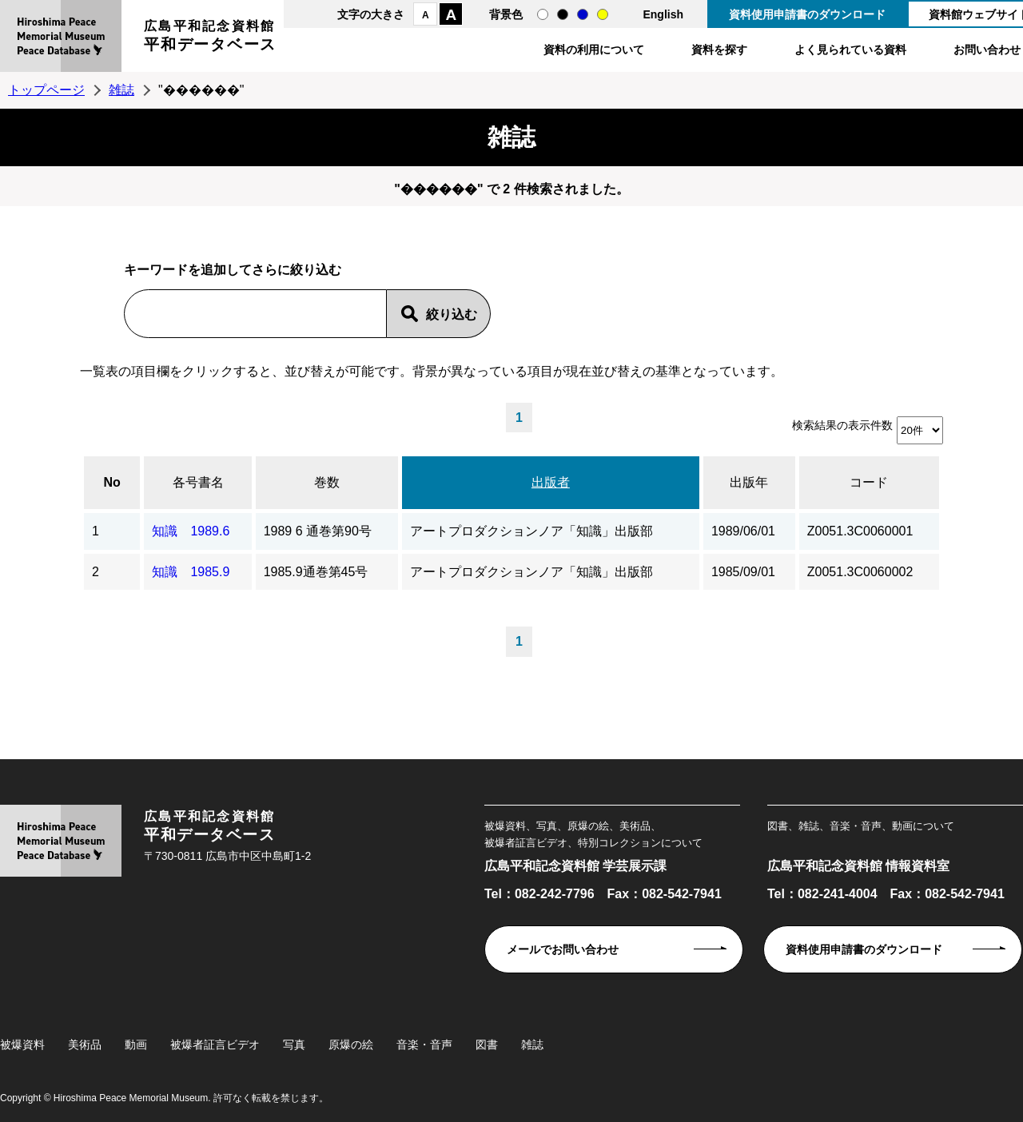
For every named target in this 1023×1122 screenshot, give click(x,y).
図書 (487, 1044)
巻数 (327, 482)
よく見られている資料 (850, 49)
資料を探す (719, 49)
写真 (294, 1044)
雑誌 (121, 90)
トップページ (46, 90)
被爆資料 (22, 1044)
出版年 (749, 482)
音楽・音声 (424, 1044)
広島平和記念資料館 (210, 38)
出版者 (550, 482)
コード (869, 482)
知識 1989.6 (190, 531)
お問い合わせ (987, 49)
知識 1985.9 (190, 572)
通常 (542, 14)
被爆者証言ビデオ (215, 1044)
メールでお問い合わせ (563, 949)
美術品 (85, 1044)
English (663, 14)
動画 (136, 1044)
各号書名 (198, 482)
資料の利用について (593, 49)
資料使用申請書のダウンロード (807, 14)
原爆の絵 (350, 1044)
